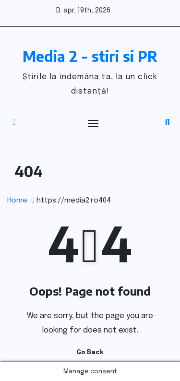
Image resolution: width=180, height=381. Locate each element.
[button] (167, 123)
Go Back (90, 352)
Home (17, 200)
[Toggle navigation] (93, 123)
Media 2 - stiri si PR (90, 56)
